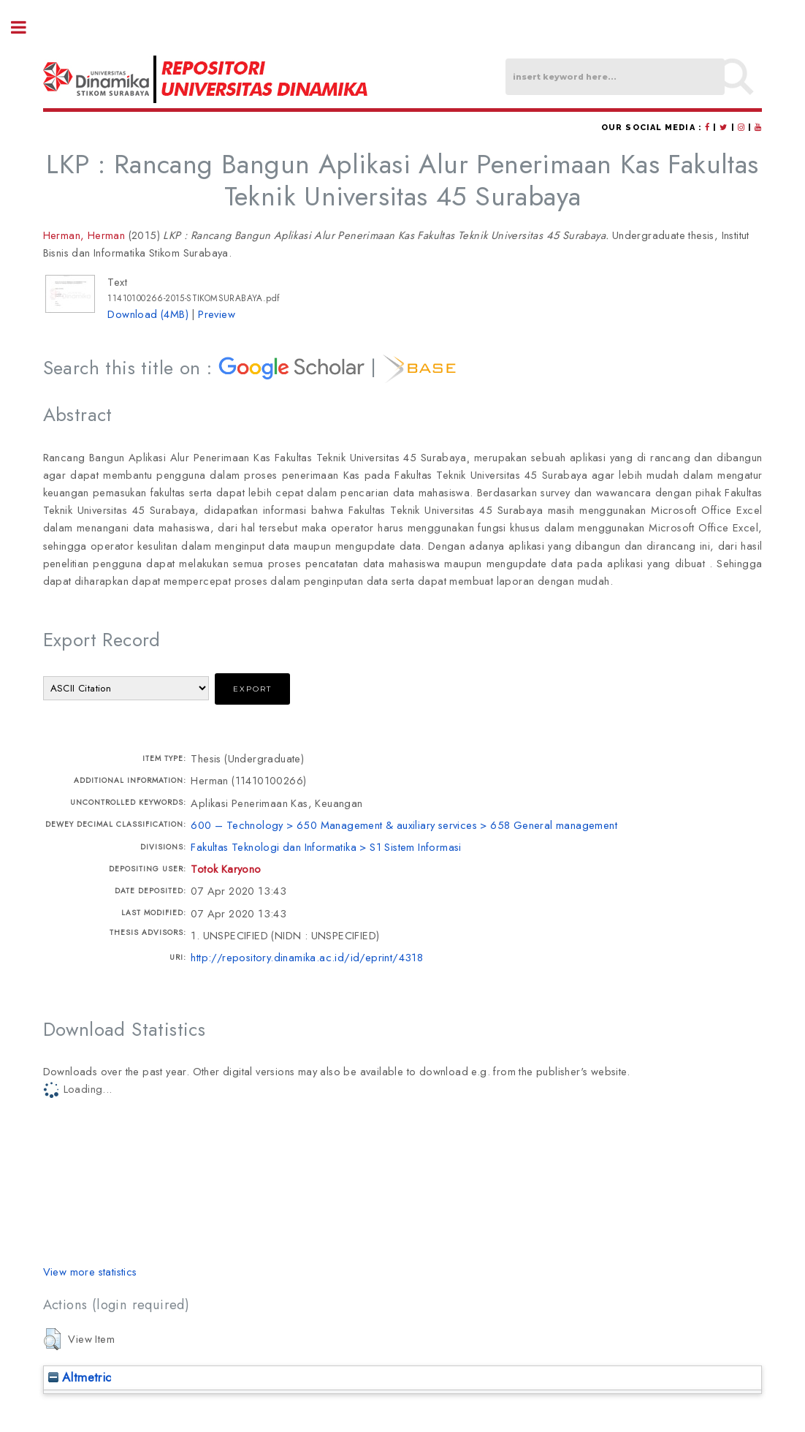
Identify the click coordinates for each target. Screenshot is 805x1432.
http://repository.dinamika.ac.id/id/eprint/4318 (307, 957)
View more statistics (90, 1271)
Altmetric (80, 1377)
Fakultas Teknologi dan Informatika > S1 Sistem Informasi (326, 847)
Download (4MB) (147, 314)
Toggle (26, 27)
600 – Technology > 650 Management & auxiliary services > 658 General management (404, 825)
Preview (216, 314)
